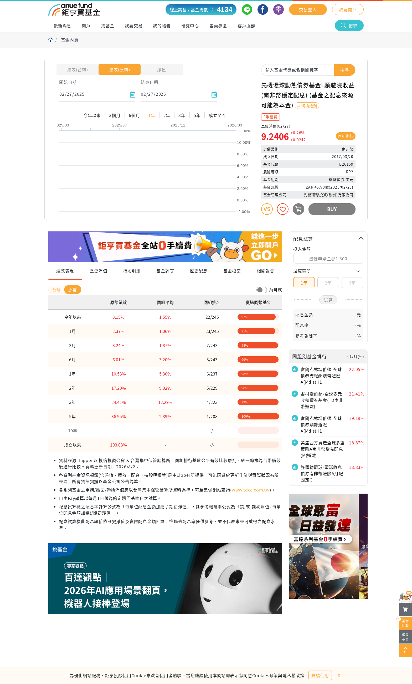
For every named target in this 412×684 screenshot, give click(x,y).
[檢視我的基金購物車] (405, 609)
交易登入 (308, 9)
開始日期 (68, 82)
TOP (405, 650)
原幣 (72, 289)
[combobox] (308, 70)
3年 (352, 283)
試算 (328, 300)
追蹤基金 (405, 636)
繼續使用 (320, 675)
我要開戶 (348, 9)
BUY (332, 209)
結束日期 (149, 82)
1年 (304, 283)
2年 (328, 283)
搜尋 (349, 25)
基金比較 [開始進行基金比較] (404, 622)
